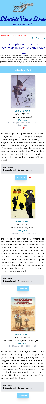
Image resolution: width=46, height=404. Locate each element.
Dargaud (22, 230)
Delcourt (22, 120)
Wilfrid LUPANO (22, 111)
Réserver (21, 177)
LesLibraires (3, 61)
